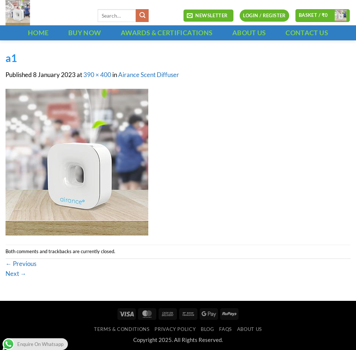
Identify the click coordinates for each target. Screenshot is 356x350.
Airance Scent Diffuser (148, 75)
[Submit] (142, 15)
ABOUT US (249, 33)
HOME (38, 33)
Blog (207, 329)
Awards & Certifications (166, 33)
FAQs (225, 329)
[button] (208, 16)
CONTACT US (307, 33)
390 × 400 (97, 75)
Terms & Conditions (121, 329)
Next (16, 273)
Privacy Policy (175, 329)
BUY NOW (84, 33)
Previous (21, 263)
